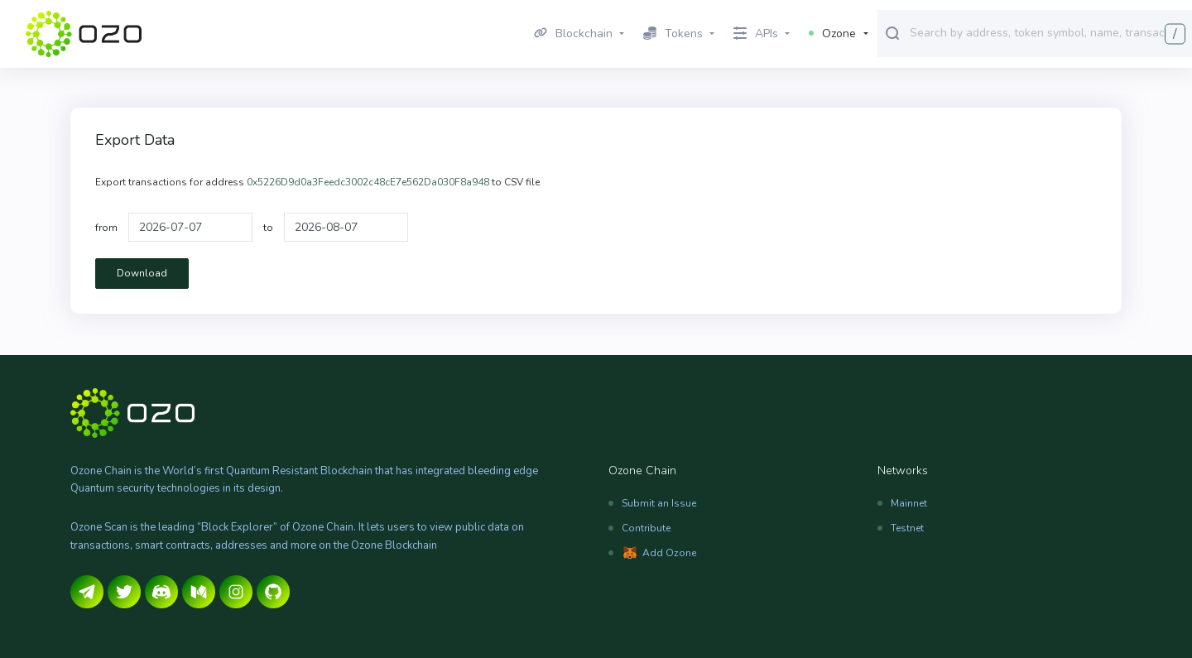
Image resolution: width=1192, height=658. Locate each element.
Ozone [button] (832, 33)
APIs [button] (755, 33)
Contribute (646, 528)
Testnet (907, 528)
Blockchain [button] (573, 33)
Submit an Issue (659, 503)
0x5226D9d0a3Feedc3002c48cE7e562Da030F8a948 (368, 182)
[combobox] (1047, 32)
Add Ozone (669, 553)
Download (142, 273)
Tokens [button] (673, 33)
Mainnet (909, 503)
